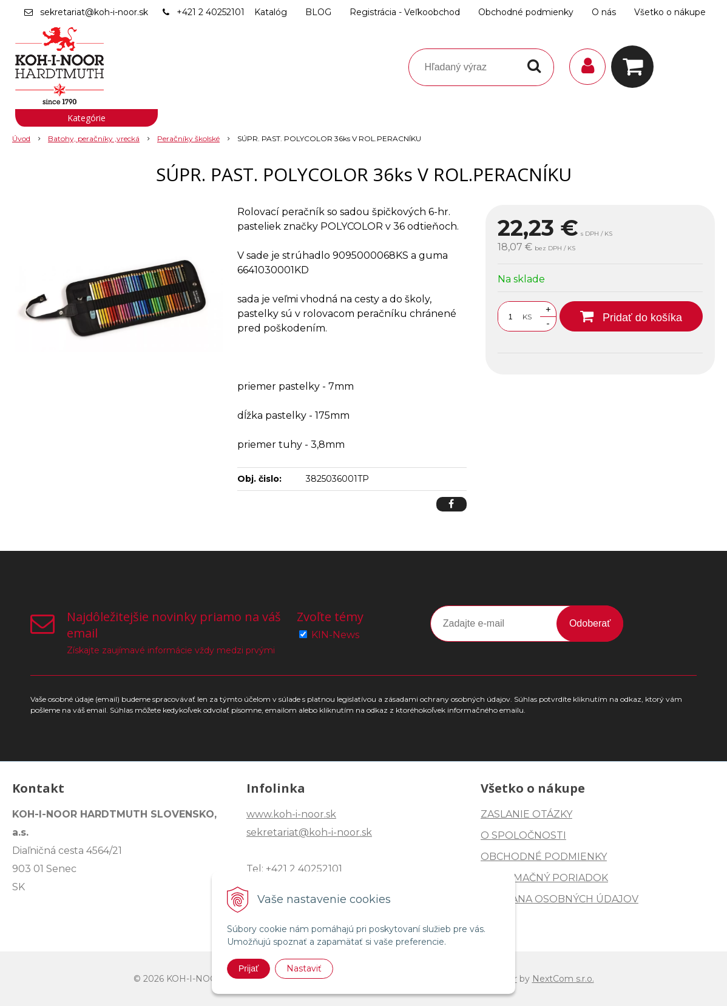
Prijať (248, 968)
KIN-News (335, 635)
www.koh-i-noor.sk (291, 814)
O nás (604, 12)
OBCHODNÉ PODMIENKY (544, 856)
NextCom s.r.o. (563, 978)
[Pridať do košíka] (631, 316)
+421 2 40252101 (211, 12)
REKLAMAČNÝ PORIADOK (544, 878)
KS (527, 316)
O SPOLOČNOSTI (523, 835)
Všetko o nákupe (670, 12)
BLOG (318, 12)
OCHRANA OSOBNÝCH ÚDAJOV (559, 899)
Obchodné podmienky (525, 12)
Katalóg (270, 12)
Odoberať (589, 623)
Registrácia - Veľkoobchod (405, 12)
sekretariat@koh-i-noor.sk (94, 12)
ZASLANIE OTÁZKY (526, 814)
